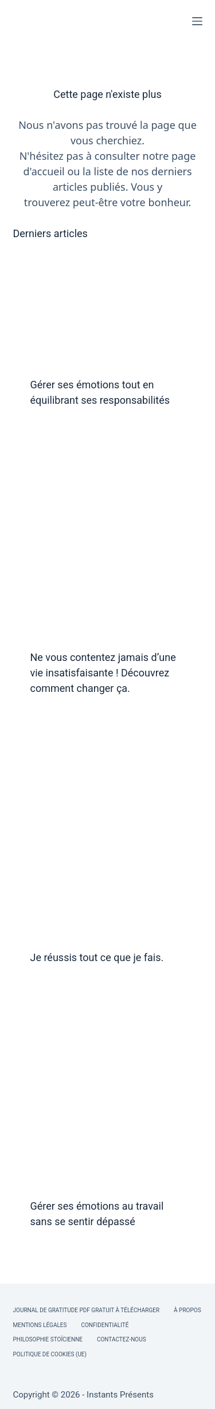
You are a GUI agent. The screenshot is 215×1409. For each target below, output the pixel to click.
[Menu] (197, 21)
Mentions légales (40, 1325)
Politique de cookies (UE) (50, 1354)
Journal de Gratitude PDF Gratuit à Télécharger (86, 1310)
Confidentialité (104, 1325)
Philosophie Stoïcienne (48, 1339)
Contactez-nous (121, 1339)
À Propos (187, 1310)
